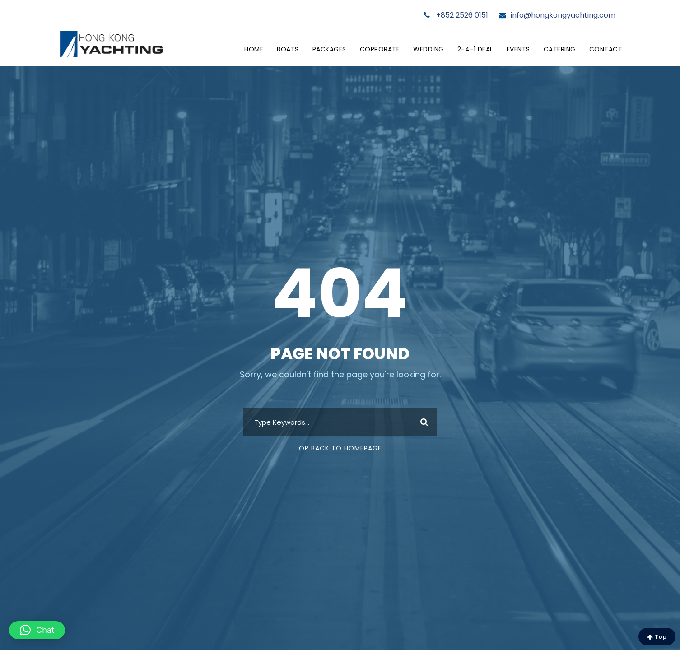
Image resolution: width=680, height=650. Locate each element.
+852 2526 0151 (456, 15)
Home (253, 49)
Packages (329, 49)
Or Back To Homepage (340, 448)
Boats (288, 49)
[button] (37, 630)
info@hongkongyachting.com (557, 15)
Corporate (380, 49)
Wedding (428, 49)
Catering (560, 49)
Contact (606, 49)
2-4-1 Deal (475, 49)
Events (518, 49)
